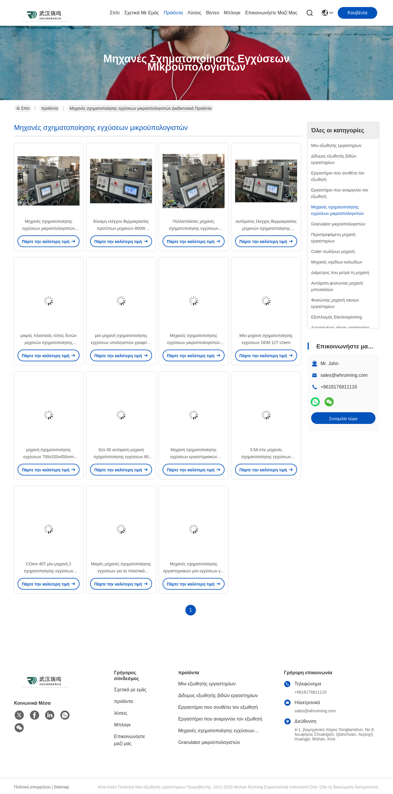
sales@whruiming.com (344, 375)
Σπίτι (115, 12)
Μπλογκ (232, 12)
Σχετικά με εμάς (141, 12)
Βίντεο (212, 12)
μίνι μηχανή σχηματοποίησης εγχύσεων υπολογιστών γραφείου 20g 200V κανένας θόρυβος (121, 342)
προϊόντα (173, 12)
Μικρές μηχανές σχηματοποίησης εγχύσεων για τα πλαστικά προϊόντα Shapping (121, 571)
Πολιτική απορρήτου (32, 787)
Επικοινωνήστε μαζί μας (271, 12)
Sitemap (61, 787)
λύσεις (194, 12)
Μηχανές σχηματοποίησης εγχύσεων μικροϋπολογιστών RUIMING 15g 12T (48, 228)
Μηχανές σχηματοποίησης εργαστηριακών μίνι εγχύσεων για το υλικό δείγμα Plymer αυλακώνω (193, 571)
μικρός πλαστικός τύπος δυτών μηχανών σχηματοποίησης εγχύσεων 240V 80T (48, 342)
